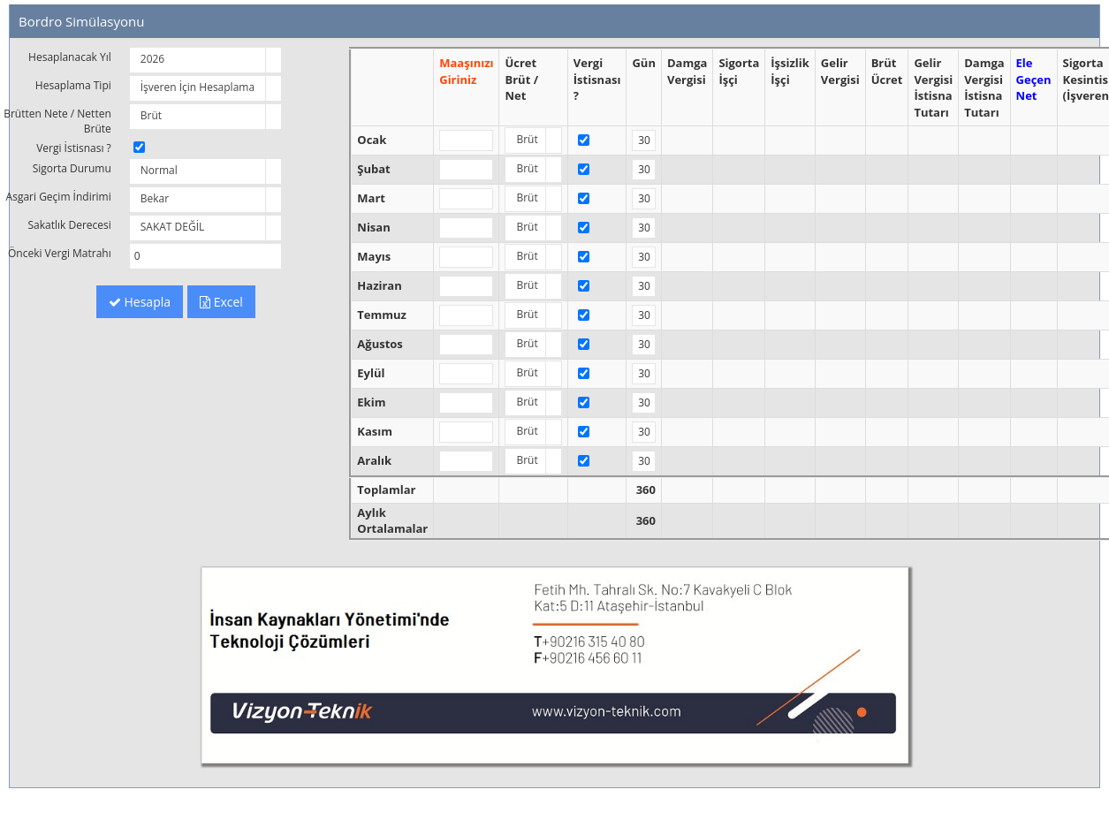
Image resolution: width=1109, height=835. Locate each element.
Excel (221, 302)
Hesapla (140, 302)
